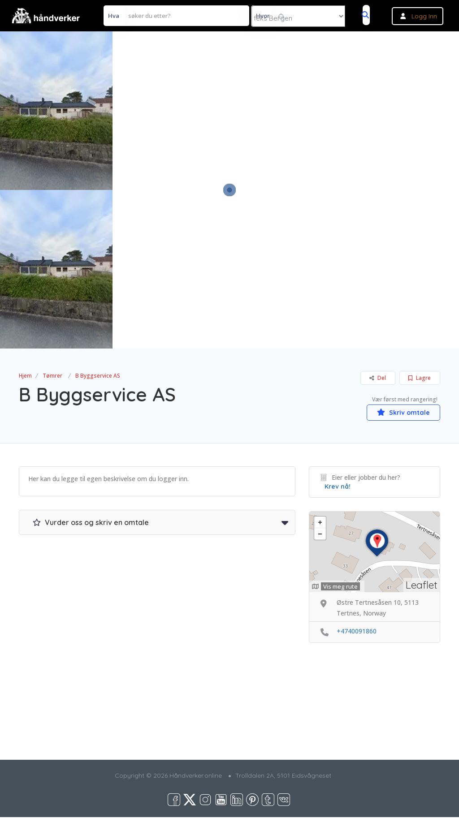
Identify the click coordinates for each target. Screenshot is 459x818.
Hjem (25, 375)
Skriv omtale (397, 411)
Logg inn (424, 16)
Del (377, 378)
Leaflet (421, 585)
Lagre (419, 378)
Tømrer (52, 375)
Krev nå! (338, 487)
